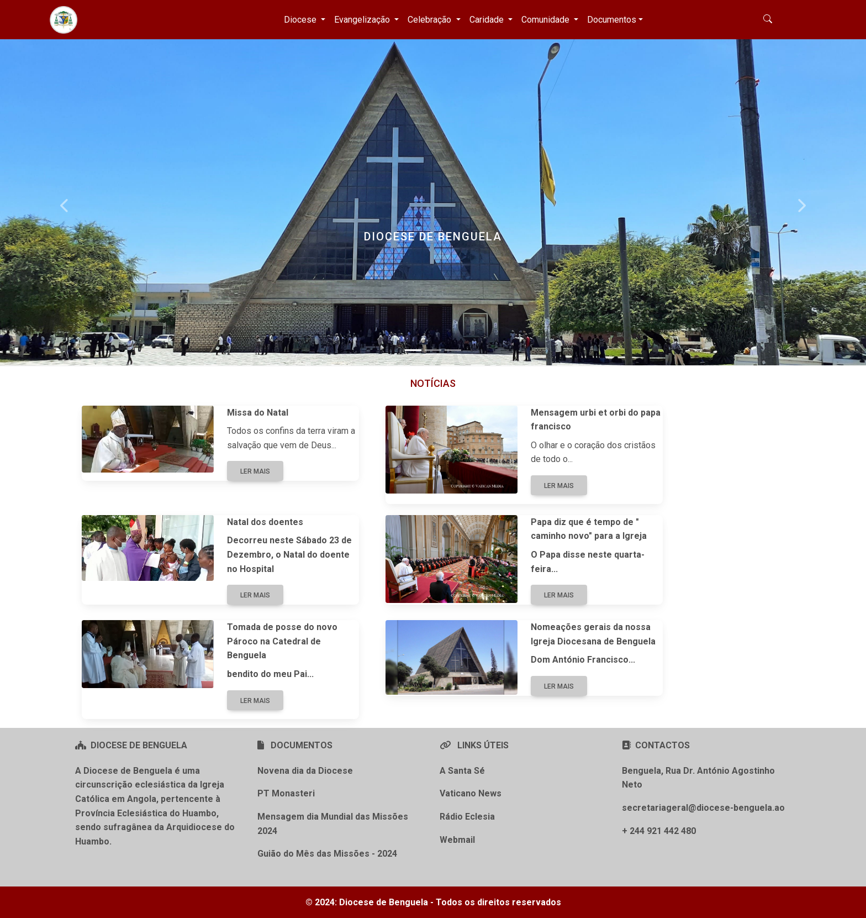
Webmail (457, 840)
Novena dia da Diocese (305, 770)
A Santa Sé (462, 770)
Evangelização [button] (363, 19)
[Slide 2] (433, 350)
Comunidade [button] (546, 19)
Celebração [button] (430, 19)
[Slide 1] (413, 350)
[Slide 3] (453, 350)
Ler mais (255, 471)
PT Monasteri (286, 793)
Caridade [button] (487, 19)
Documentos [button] (611, 19)
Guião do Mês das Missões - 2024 (327, 853)
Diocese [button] (301, 19)
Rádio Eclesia (467, 816)
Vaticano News (470, 793)
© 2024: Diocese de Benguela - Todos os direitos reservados (433, 902)
